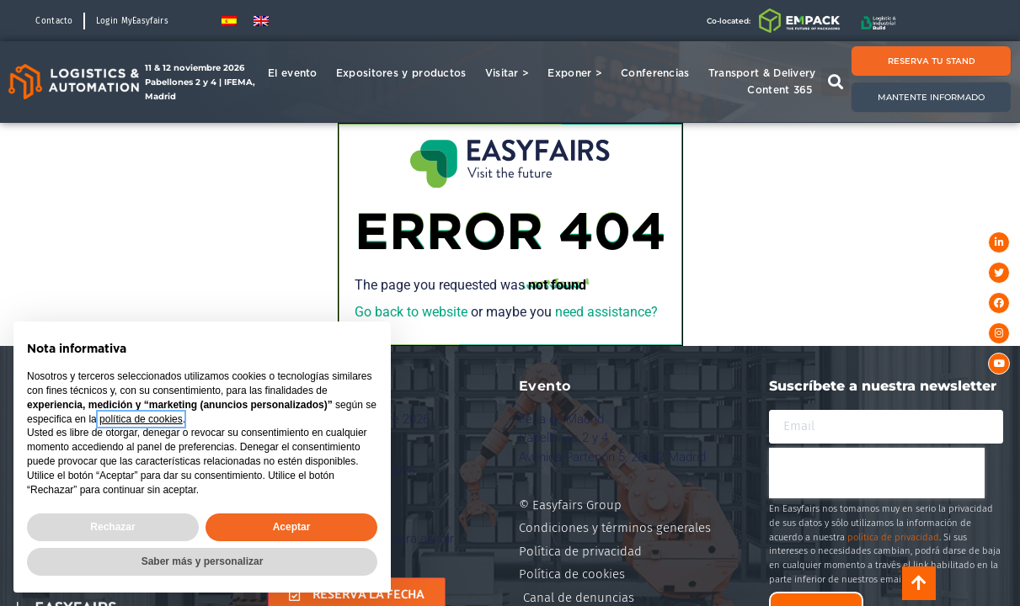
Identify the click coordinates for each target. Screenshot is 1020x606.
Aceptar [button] (292, 527)
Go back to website (411, 312)
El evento (297, 73)
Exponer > (579, 73)
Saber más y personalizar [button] (203, 561)
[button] (835, 82)
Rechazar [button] (112, 527)
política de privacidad (893, 537)
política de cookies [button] (141, 419)
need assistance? (606, 312)
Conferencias (659, 73)
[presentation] (877, 473)
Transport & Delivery (762, 73)
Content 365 (783, 90)
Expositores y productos (405, 73)
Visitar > (511, 73)
